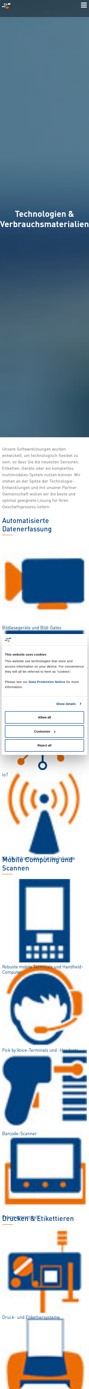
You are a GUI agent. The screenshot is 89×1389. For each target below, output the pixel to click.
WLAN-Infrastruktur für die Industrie (38, 858)
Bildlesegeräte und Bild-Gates (31, 627)
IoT (5, 774)
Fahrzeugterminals (20, 1217)
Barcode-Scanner (19, 1133)
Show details (66, 704)
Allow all (44, 717)
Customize (44, 731)
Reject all (44, 745)
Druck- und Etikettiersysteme (31, 1317)
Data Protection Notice (47, 682)
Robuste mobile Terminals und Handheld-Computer (42, 969)
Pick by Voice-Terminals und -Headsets (40, 1050)
